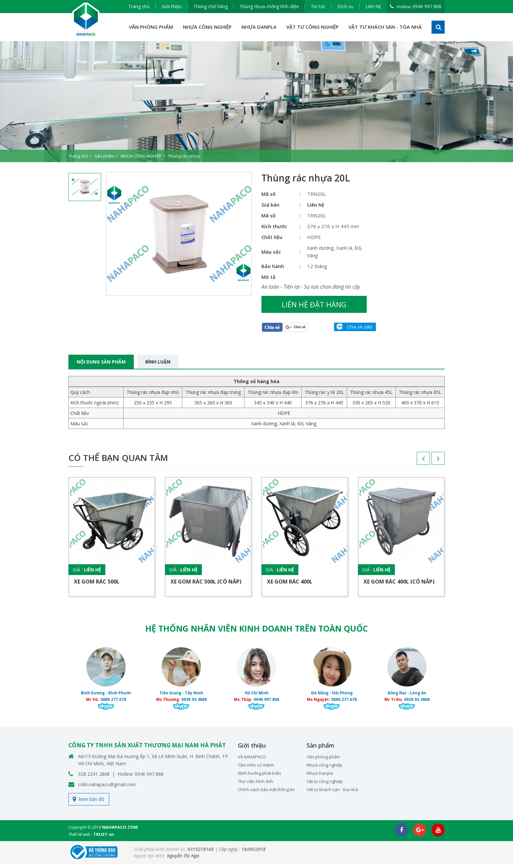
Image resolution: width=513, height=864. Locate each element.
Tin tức (318, 6)
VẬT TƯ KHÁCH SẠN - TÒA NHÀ (385, 27)
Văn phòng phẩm (323, 757)
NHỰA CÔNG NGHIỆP (207, 27)
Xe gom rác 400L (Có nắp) (398, 581)
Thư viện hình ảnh (255, 781)
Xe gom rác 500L (96, 581)
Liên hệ (373, 6)
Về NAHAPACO (252, 757)
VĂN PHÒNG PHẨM (151, 27)
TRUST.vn (103, 834)
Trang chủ (139, 6)
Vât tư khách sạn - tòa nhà (332, 789)
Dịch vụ (345, 6)
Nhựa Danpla (320, 773)
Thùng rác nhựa (184, 156)
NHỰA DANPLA (258, 27)
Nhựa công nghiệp (325, 765)
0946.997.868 (266, 699)
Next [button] (431, 460)
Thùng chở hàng (210, 6)
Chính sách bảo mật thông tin (266, 789)
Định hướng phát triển (259, 773)
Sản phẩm (104, 156)
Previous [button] (417, 460)
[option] (256, 101)
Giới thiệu (172, 6)
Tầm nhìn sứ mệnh (256, 765)
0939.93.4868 (194, 699)
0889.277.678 (113, 699)
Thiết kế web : (80, 834)
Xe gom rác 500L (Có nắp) (205, 581)
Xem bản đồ (91, 799)
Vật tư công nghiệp (325, 781)
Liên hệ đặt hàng (314, 304)
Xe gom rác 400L (289, 581)
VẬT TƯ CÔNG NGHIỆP (312, 27)
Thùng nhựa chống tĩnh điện (269, 6)
